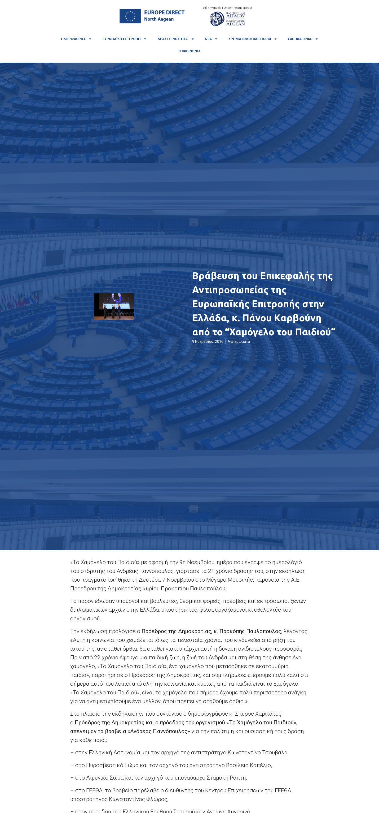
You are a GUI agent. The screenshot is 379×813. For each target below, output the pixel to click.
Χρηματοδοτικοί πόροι (252, 38)
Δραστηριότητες (175, 38)
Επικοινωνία (189, 51)
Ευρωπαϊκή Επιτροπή (125, 38)
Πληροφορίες (76, 38)
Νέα (211, 38)
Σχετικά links (303, 38)
